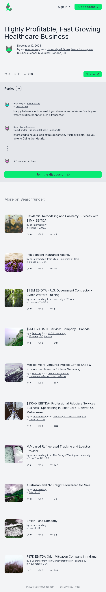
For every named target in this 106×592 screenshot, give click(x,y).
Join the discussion (53, 174)
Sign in (64, 7)
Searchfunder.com (44, 586)
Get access (88, 7)
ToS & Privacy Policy (69, 586)
